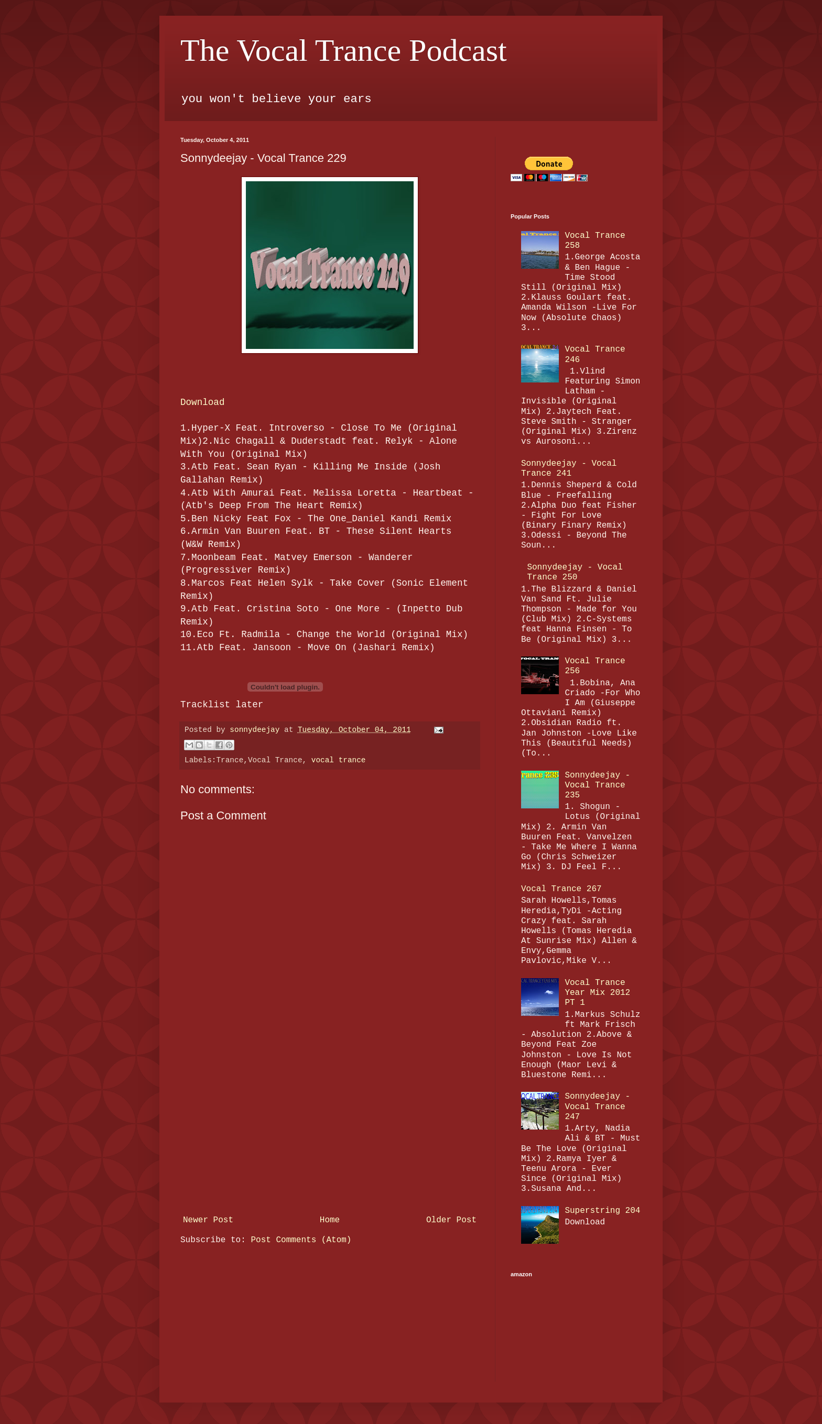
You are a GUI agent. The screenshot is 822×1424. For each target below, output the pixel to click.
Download (202, 402)
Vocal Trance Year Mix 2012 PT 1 (597, 992)
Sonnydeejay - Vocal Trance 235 (597, 785)
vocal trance (338, 760)
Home (330, 1220)
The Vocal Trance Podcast (343, 50)
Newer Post (208, 1220)
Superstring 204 (602, 1210)
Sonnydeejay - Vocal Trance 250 (574, 572)
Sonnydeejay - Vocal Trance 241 (568, 468)
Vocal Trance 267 (561, 889)
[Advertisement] (329, 1132)
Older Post (451, 1220)
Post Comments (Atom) (301, 1240)
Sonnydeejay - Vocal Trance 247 (597, 1106)
